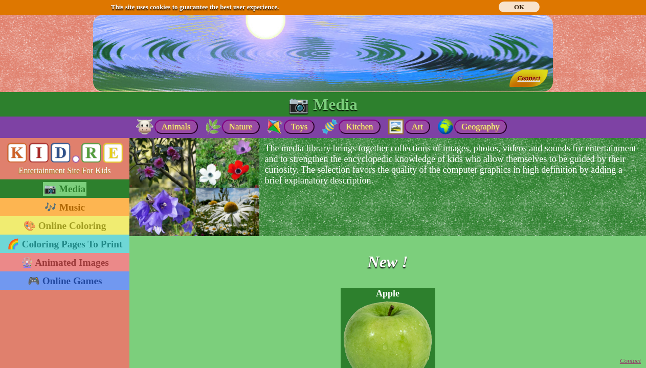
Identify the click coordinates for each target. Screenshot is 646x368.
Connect (528, 78)
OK (519, 7)
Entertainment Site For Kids (65, 170)
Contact (630, 360)
